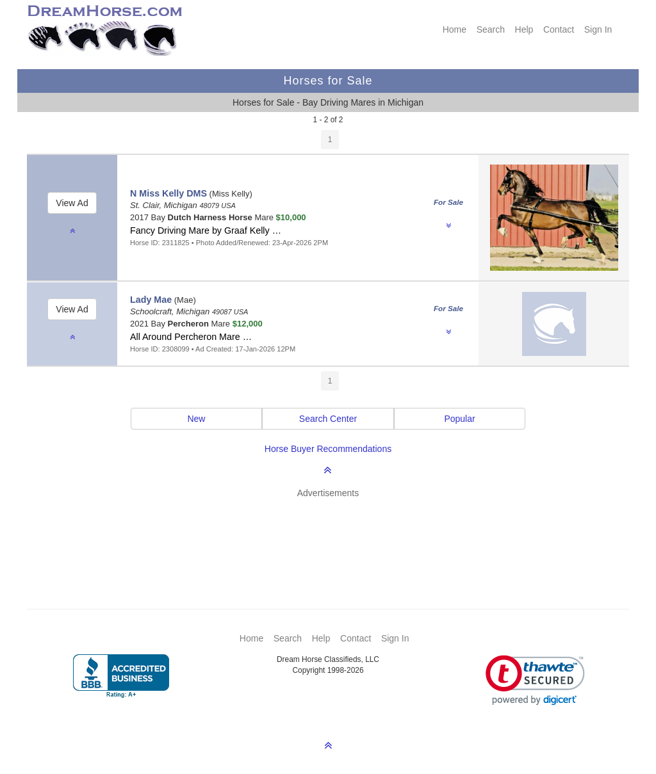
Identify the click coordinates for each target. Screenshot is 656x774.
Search (491, 29)
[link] (535, 680)
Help (524, 29)
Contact (558, 29)
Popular (459, 419)
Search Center (328, 419)
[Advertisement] (334, 534)
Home (454, 29)
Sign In (598, 29)
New (196, 419)
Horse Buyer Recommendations (328, 449)
